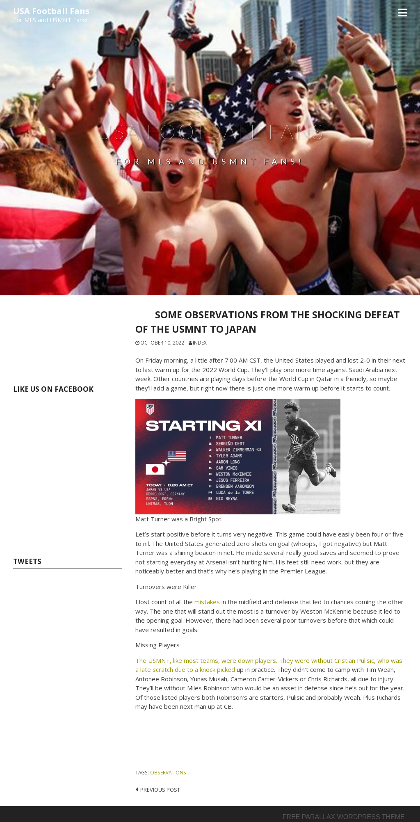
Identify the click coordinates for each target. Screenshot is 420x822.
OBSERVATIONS (168, 772)
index (200, 342)
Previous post (160, 789)
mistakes (207, 602)
